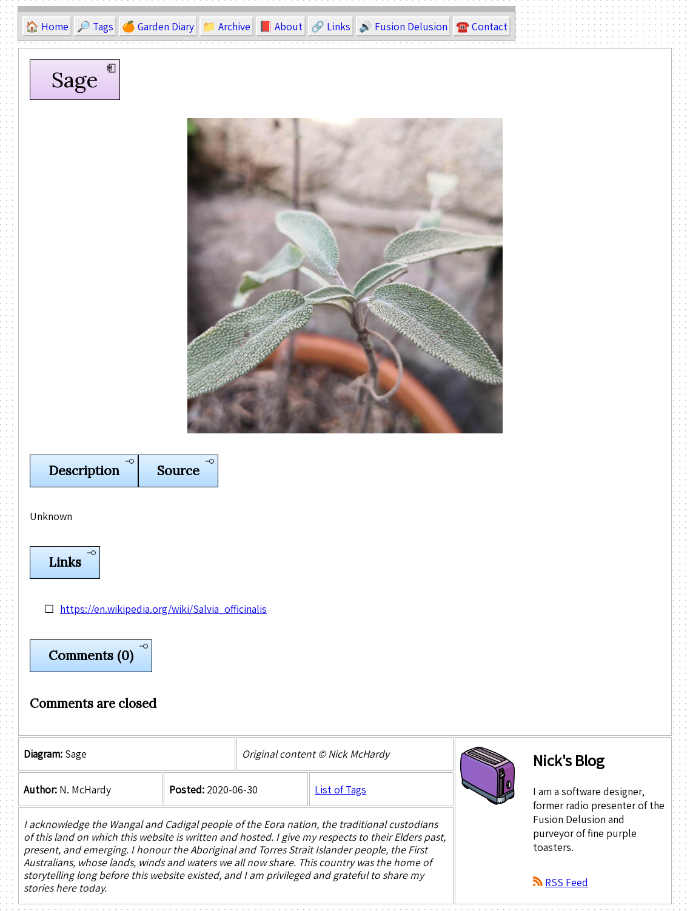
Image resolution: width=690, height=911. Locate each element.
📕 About (281, 26)
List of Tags (340, 789)
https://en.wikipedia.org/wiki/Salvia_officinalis (163, 609)
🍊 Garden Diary (158, 26)
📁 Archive (226, 26)
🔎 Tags (95, 26)
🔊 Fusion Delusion (403, 26)
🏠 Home (47, 26)
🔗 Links (330, 26)
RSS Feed (566, 882)
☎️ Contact (481, 26)
